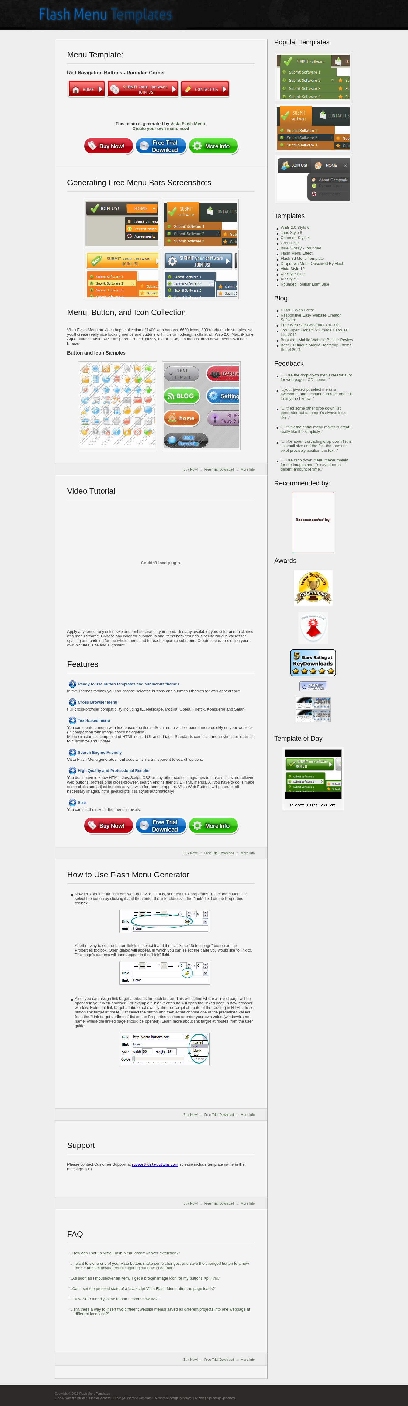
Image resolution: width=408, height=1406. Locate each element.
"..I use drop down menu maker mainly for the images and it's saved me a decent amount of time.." (314, 465)
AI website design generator (173, 1398)
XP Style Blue (293, 274)
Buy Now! (190, 469)
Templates (289, 216)
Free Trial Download (219, 469)
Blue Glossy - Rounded (301, 248)
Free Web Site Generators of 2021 (311, 325)
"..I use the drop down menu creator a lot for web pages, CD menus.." (316, 377)
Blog (281, 298)
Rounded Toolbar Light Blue (305, 284)
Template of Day (298, 738)
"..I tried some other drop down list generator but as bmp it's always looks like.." (314, 413)
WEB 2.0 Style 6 (295, 227)
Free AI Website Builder (71, 1398)
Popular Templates (302, 42)
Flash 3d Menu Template (302, 258)
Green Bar (290, 243)
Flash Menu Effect (297, 253)
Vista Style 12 (293, 268)
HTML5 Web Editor (297, 310)
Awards (285, 560)
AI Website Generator (138, 1398)
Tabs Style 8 (291, 232)
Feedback (289, 363)
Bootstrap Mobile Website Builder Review (317, 340)
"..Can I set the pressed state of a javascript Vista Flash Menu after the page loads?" (142, 1288)
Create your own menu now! (161, 128)
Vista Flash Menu (188, 123)
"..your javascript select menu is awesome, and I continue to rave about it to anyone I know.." (316, 394)
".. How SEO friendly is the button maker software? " (114, 1299)
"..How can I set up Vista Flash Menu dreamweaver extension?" (124, 1253)
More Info (248, 469)
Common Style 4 (295, 237)
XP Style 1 (290, 279)
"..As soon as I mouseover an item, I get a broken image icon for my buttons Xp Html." (144, 1278)
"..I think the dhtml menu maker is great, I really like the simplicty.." (317, 429)
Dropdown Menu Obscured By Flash (312, 263)
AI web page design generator (215, 1398)
